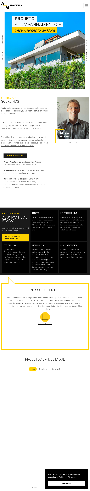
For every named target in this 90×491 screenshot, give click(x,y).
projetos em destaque (45, 359)
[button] (86, 5)
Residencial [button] (43, 369)
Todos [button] (32, 369)
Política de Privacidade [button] (68, 477)
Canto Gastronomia (45, 324)
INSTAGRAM (2, 39)
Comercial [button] (56, 369)
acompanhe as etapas (14, 219)
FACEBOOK (2, 56)
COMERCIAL (86, 43)
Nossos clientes (45, 290)
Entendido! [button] (66, 483)
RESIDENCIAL (86, 56)
